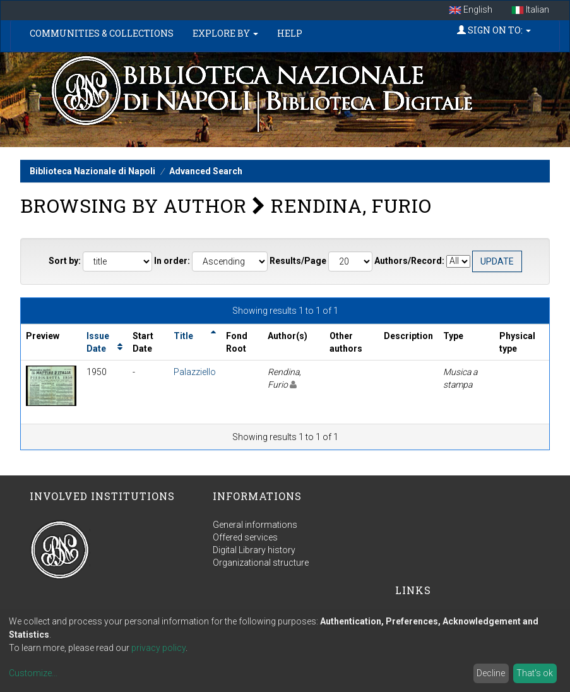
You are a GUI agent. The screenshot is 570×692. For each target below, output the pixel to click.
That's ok (534, 673)
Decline (491, 673)
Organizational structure (261, 563)
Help (289, 33)
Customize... (33, 673)
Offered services (245, 537)
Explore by (225, 33)
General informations (255, 525)
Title (183, 336)
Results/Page (298, 261)
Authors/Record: (409, 261)
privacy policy (158, 648)
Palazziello (195, 372)
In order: (172, 261)
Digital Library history (254, 550)
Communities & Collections (102, 33)
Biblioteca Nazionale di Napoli (92, 171)
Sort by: (65, 261)
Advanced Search (205, 171)
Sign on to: (494, 30)
